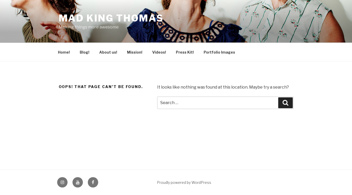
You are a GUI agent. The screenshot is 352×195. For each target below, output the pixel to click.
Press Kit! (185, 52)
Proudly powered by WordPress (184, 182)
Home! (64, 52)
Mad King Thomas (111, 18)
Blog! (84, 52)
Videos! (159, 52)
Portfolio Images (219, 52)
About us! (108, 52)
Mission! (134, 52)
